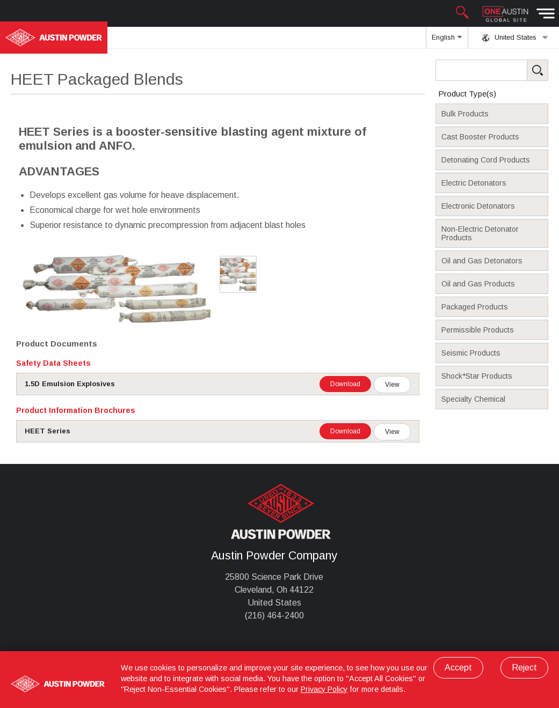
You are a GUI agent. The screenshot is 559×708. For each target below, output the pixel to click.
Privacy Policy (324, 689)
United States (515, 37)
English (447, 40)
